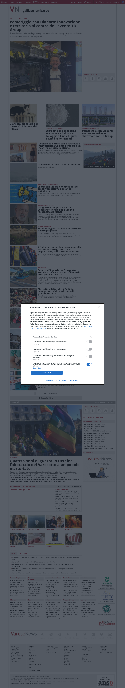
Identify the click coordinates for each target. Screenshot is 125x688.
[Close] (100, 308)
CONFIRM (47, 373)
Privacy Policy (74, 380)
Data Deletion (50, 380)
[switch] (89, 341)
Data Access (62, 380)
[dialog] (62, 344)
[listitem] (62, 337)
